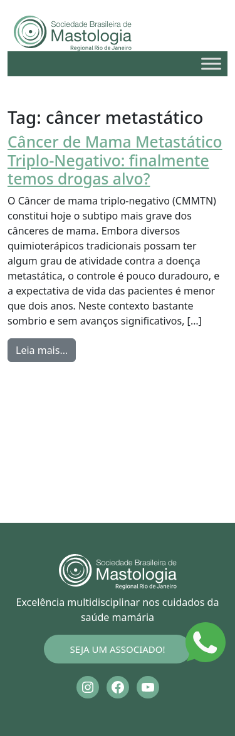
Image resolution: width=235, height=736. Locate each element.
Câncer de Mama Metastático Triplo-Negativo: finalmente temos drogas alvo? (115, 160)
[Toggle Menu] (211, 63)
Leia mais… (46, 349)
